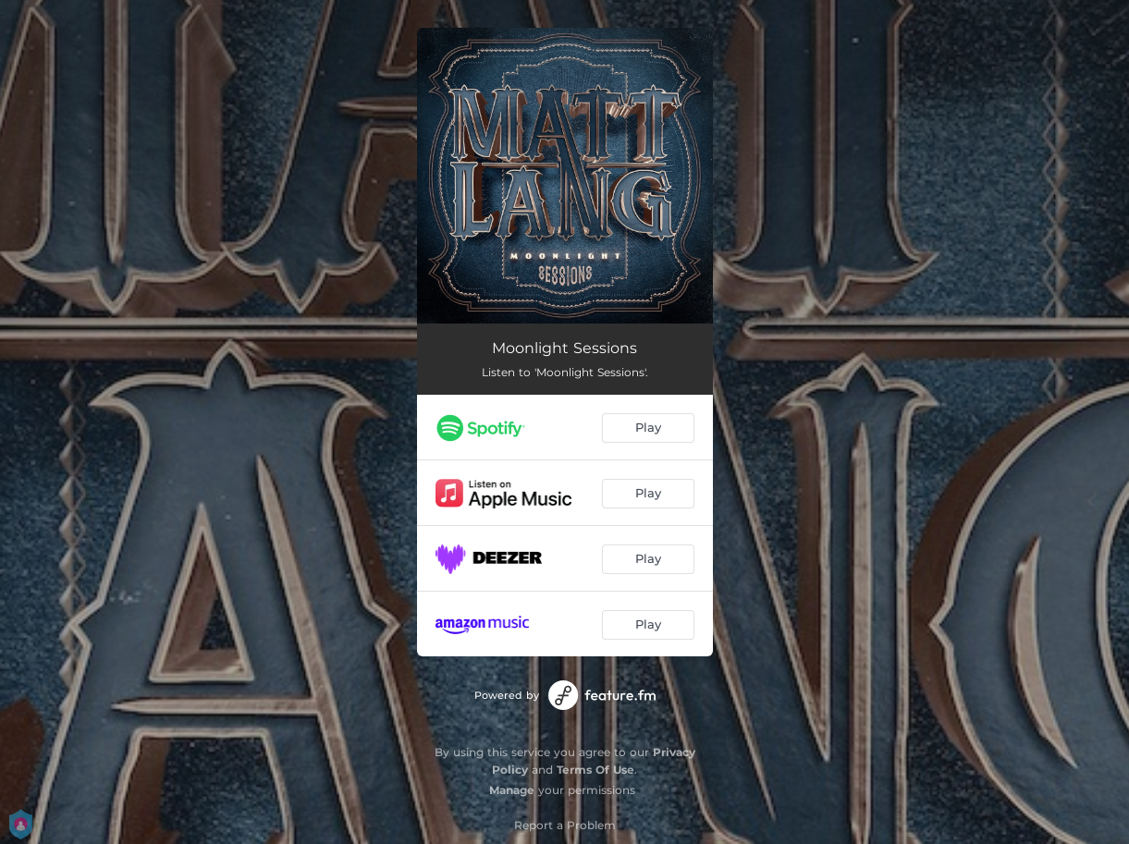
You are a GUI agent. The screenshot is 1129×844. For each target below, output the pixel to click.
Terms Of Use (595, 770)
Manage (511, 790)
